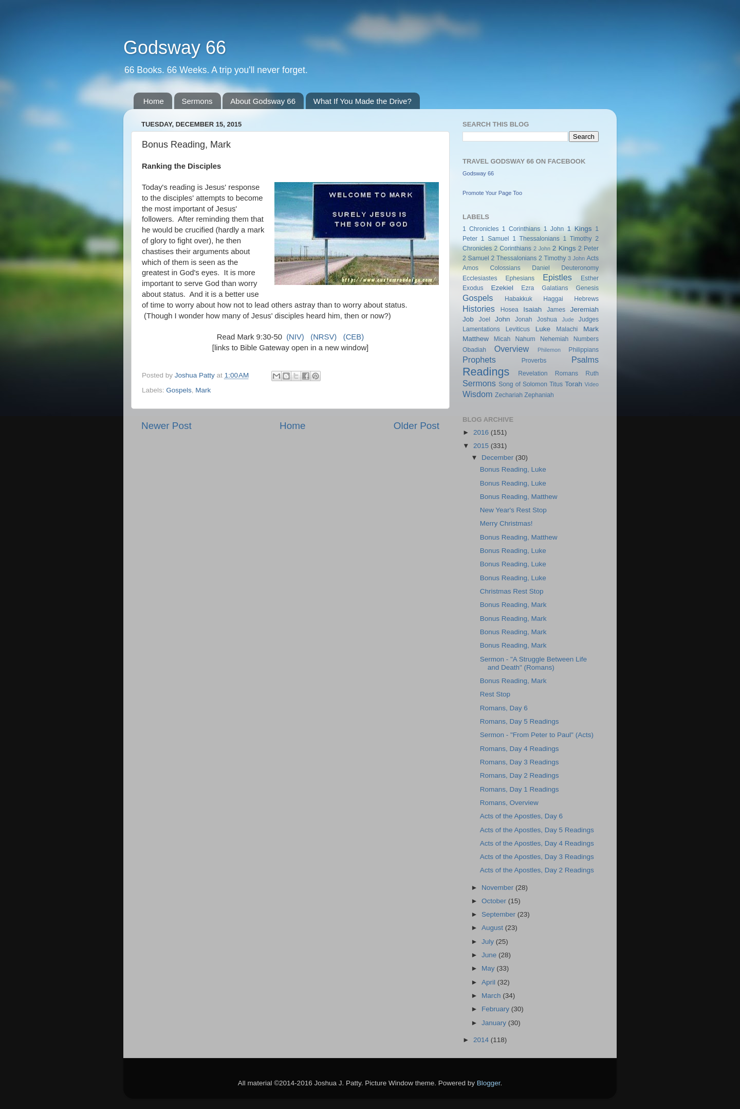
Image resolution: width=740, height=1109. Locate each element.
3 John (576, 258)
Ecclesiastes (479, 278)
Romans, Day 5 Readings (519, 721)
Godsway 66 (174, 47)
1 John (554, 228)
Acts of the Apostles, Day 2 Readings (537, 870)
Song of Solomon (522, 384)
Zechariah (509, 395)
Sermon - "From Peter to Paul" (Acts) (537, 735)
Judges (589, 319)
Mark (203, 390)
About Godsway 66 (262, 101)
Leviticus (518, 329)
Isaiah (532, 309)
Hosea (510, 309)
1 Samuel (495, 238)
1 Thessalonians (536, 238)
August (493, 928)
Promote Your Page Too (492, 193)
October (495, 901)
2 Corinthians (512, 248)
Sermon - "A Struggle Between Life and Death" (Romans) (533, 663)
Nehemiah (554, 339)
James (556, 309)
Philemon (549, 350)
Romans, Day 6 (504, 708)
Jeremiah (584, 309)
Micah (502, 339)
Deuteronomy (580, 268)
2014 (482, 1040)
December (498, 457)
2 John (541, 248)
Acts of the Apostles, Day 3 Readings (537, 857)
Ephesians (519, 278)
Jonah (523, 319)
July (489, 941)
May (489, 968)
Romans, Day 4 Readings (519, 749)
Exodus (473, 288)
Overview (511, 348)
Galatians (555, 288)
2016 (482, 432)
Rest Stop (495, 694)
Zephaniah (538, 395)
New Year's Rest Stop (513, 510)
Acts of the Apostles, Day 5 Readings (537, 830)
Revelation (532, 373)
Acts (592, 258)
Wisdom (477, 394)
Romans (566, 373)
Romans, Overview (509, 803)
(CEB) (353, 337)
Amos (470, 268)
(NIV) (295, 337)
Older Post (416, 425)
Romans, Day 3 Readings (519, 762)
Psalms (585, 359)
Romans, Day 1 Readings (519, 789)
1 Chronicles (480, 228)
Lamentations (481, 329)
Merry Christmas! (506, 523)
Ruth (592, 373)
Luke (542, 329)
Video (592, 384)
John (502, 319)
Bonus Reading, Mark (513, 605)
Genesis (587, 288)
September (499, 914)
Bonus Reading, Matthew (519, 496)
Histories (478, 308)
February (496, 1009)
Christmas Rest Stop (512, 591)
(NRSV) (323, 337)
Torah (573, 384)
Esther (590, 278)
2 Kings (564, 248)
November (498, 887)
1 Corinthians (521, 228)
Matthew (475, 339)
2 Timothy (552, 258)
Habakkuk (518, 298)
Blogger (489, 1083)
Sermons (197, 101)
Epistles (557, 277)
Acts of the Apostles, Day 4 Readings (537, 843)
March (492, 995)
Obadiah (474, 349)
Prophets (479, 359)
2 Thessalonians (514, 258)
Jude (568, 319)
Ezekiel (502, 288)
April (489, 982)
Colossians (505, 268)
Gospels (179, 390)
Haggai (553, 298)
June (490, 955)
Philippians (583, 349)
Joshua (547, 319)
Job (468, 319)
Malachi (567, 329)
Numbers (586, 339)
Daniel (540, 268)
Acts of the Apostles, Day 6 (521, 816)
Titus (556, 384)
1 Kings (579, 228)
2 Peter (588, 248)
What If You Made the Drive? (362, 101)
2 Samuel (475, 258)
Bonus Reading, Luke (513, 469)
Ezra (527, 288)
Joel (484, 319)
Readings (485, 371)
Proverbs (534, 360)
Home (153, 101)
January (495, 1023)
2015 (482, 446)
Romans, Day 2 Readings (519, 775)
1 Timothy (577, 238)
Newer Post (166, 425)
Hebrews (586, 298)
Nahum (525, 339)
